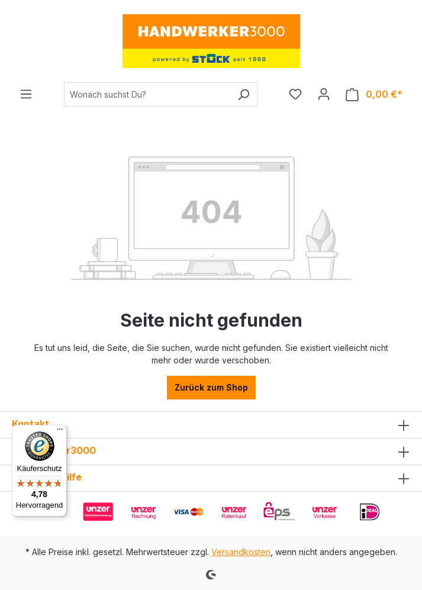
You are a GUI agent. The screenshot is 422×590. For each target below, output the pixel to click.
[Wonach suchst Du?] (147, 94)
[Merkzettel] (295, 94)
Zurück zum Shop (211, 387)
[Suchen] (243, 94)
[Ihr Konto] (324, 94)
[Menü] (26, 94)
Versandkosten (240, 552)
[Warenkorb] (374, 94)
